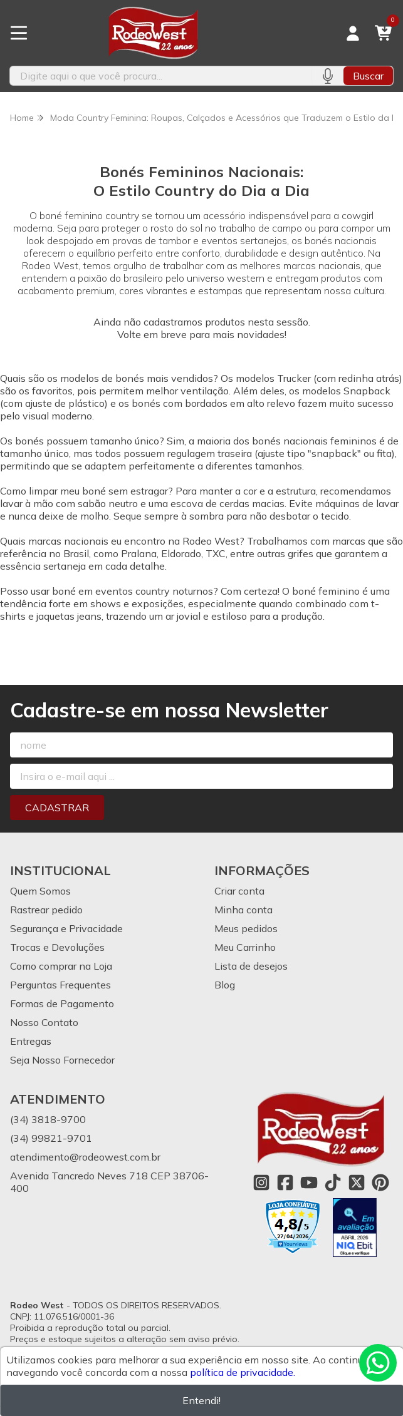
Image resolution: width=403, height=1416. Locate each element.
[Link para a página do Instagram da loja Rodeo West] (261, 1182)
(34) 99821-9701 (51, 1138)
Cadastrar (57, 807)
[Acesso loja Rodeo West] (352, 33)
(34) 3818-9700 (48, 1119)
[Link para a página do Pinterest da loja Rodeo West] (380, 1182)
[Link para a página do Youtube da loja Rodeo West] (309, 1182)
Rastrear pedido (46, 909)
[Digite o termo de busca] (160, 75)
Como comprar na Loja (61, 966)
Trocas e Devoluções (57, 947)
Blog (224, 984)
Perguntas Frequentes (60, 984)
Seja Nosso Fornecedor (62, 1060)
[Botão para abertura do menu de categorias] (18, 33)
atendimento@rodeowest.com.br (85, 1157)
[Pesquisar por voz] (327, 75)
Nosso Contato (44, 1022)
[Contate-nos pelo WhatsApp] (378, 1363)
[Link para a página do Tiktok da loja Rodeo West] (333, 1182)
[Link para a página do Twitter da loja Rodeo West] (356, 1182)
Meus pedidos (246, 928)
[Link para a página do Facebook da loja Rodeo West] (285, 1182)
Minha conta (243, 909)
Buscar (368, 75)
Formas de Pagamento (62, 1003)
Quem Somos (40, 891)
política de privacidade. (242, 1372)
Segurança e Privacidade (66, 928)
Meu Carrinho (245, 947)
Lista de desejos (251, 966)
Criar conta (239, 891)
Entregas (30, 1041)
